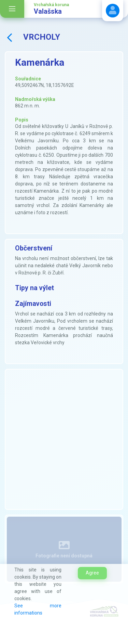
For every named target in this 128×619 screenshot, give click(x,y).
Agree (92, 573)
